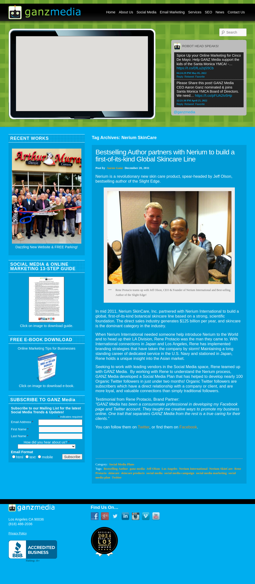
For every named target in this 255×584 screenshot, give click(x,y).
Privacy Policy (17, 533)
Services (195, 12)
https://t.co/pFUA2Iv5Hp (213, 95)
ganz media (137, 468)
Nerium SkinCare (221, 468)
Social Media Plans (121, 464)
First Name (19, 429)
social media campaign (179, 473)
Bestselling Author (116, 468)
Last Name (19, 436)
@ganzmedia (184, 112)
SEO (208, 12)
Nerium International (193, 468)
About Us (126, 12)
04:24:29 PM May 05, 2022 (191, 72)
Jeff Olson (153, 468)
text (32, 457)
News (220, 12)
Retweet (189, 76)
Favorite (200, 76)
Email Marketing (172, 12)
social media (154, 473)
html (19, 457)
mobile (47, 457)
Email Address (22, 422)
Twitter (143, 427)
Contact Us (236, 12)
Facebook (188, 427)
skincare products (133, 473)
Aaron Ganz (115, 168)
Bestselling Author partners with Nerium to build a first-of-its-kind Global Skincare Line (165, 155)
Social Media (146, 12)
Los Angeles (169, 468)
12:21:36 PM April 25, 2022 (192, 100)
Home (110, 12)
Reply (180, 76)
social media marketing (211, 473)
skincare (113, 473)
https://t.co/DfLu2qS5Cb (195, 68)
